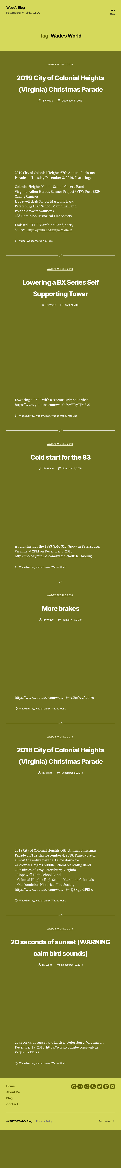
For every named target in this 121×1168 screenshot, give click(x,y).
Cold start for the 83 (60, 470)
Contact (13, 1141)
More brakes (60, 621)
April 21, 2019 (72, 318)
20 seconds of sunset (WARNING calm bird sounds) (60, 978)
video (22, 253)
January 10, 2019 (72, 482)
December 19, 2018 (72, 1002)
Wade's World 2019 (60, 65)
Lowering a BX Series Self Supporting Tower (60, 300)
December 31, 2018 (72, 798)
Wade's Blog (17, 8)
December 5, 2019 (72, 113)
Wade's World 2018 (60, 457)
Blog (10, 1135)
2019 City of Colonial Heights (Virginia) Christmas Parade (60, 89)
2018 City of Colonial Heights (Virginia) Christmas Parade (60, 774)
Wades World (35, 253)
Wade (49, 113)
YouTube (49, 253)
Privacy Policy (47, 1159)
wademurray (43, 428)
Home (11, 1124)
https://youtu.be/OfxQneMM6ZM (52, 242)
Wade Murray (27, 428)
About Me (15, 1129)
